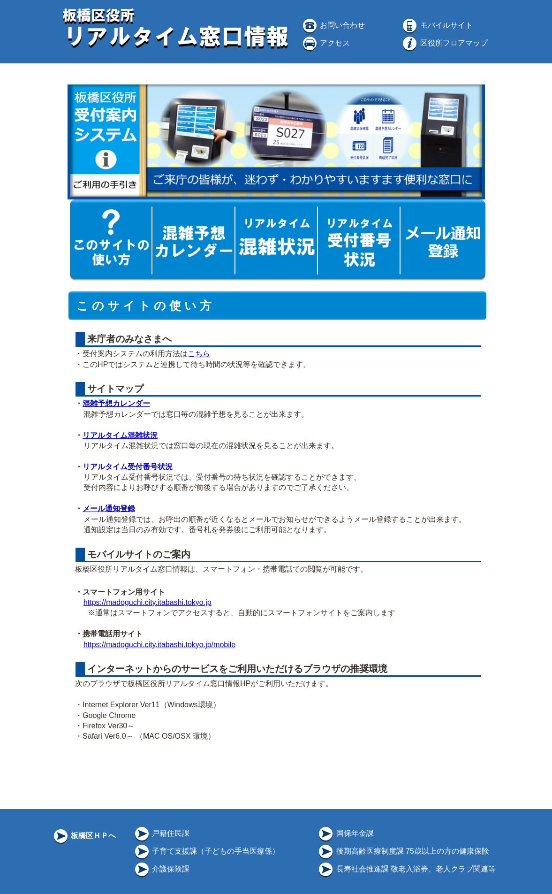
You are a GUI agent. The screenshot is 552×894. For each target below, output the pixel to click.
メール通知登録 (109, 508)
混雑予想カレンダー (116, 403)
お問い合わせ (333, 25)
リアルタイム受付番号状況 (128, 467)
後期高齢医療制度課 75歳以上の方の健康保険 (403, 851)
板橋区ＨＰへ (84, 836)
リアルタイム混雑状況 (120, 435)
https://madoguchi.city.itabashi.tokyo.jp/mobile (159, 645)
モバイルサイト (436, 25)
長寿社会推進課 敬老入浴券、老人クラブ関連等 (406, 869)
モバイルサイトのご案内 (138, 554)
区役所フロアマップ (444, 43)
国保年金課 (345, 833)
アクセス (325, 43)
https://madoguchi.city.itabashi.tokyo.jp (147, 602)
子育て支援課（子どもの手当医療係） (206, 851)
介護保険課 (161, 869)
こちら (199, 354)
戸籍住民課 (161, 833)
